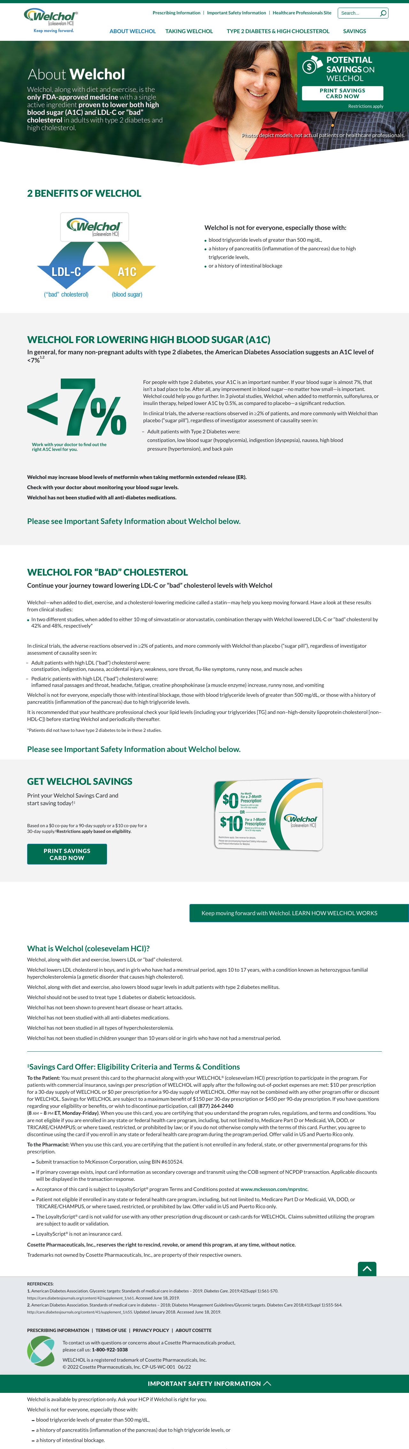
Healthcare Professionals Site (302, 12)
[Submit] (383, 13)
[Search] (363, 13)
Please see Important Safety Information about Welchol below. (134, 521)
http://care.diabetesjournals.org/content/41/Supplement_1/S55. (80, 1312)
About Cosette (194, 1330)
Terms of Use (111, 1330)
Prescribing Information (176, 12)
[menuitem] (133, 31)
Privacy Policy (151, 1330)
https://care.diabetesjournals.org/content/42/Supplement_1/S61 (80, 1298)
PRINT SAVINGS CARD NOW (343, 93)
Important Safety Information (236, 12)
